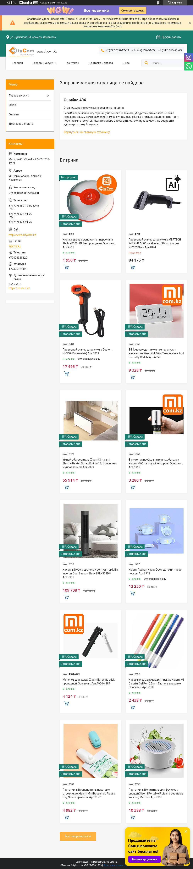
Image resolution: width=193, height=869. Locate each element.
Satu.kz (114, 862)
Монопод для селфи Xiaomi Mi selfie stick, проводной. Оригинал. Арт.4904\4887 (89, 681)
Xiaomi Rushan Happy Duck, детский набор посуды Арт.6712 (155, 571)
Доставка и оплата (101, 62)
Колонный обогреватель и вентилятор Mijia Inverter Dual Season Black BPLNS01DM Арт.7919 (90, 573)
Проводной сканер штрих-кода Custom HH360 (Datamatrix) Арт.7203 (87, 351)
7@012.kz (15, 246)
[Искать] (146, 63)
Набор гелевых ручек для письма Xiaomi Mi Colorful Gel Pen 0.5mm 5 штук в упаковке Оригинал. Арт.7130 (156, 683)
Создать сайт (47, 2)
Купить (66, 266)
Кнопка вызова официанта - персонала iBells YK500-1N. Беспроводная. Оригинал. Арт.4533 (89, 243)
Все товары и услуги (78, 836)
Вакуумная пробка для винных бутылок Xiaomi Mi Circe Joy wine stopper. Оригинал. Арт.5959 (156, 463)
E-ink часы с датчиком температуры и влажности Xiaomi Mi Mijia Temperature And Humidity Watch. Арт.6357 (156, 353)
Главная (18, 62)
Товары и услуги (42, 62)
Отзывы (14, 114)
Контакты (73, 62)
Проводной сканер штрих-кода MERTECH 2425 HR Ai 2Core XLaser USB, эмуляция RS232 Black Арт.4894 (155, 243)
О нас (126, 62)
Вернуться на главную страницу (87, 132)
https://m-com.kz (19, 288)
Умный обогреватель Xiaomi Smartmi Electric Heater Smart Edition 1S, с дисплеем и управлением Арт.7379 (90, 463)
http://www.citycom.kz (22, 234)
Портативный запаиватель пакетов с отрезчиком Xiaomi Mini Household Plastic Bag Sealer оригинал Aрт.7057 (89, 793)
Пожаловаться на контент (117, 865)
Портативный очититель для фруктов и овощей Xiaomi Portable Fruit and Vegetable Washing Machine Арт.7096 (156, 793)
